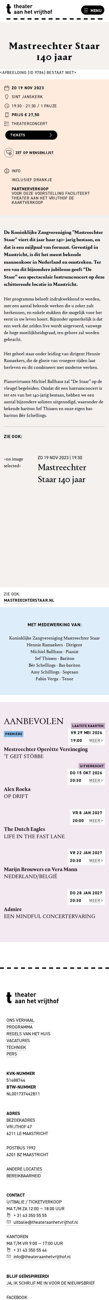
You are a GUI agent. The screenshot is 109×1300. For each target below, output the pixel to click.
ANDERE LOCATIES (24, 1169)
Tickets (31, 135)
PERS (12, 1054)
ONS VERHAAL (20, 1020)
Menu (92, 10)
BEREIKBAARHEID (24, 1176)
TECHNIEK (16, 1047)
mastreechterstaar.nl (29, 600)
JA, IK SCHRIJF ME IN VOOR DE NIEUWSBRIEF (51, 1283)
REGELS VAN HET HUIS (28, 1034)
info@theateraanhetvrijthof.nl (39, 1257)
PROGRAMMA (20, 1027)
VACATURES (18, 1040)
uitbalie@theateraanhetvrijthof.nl (42, 1222)
